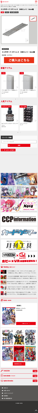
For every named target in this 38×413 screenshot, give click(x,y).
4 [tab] (22, 99)
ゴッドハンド (5, 49)
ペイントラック (23, 123)
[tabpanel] (10, 84)
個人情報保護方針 (8, 398)
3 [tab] (20, 99)
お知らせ (6, 388)
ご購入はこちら (25, 323)
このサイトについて (8, 393)
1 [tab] (15, 99)
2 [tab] (18, 99)
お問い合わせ (7, 390)
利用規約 (6, 395)
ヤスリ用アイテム (14, 12)
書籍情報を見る (18, 364)
